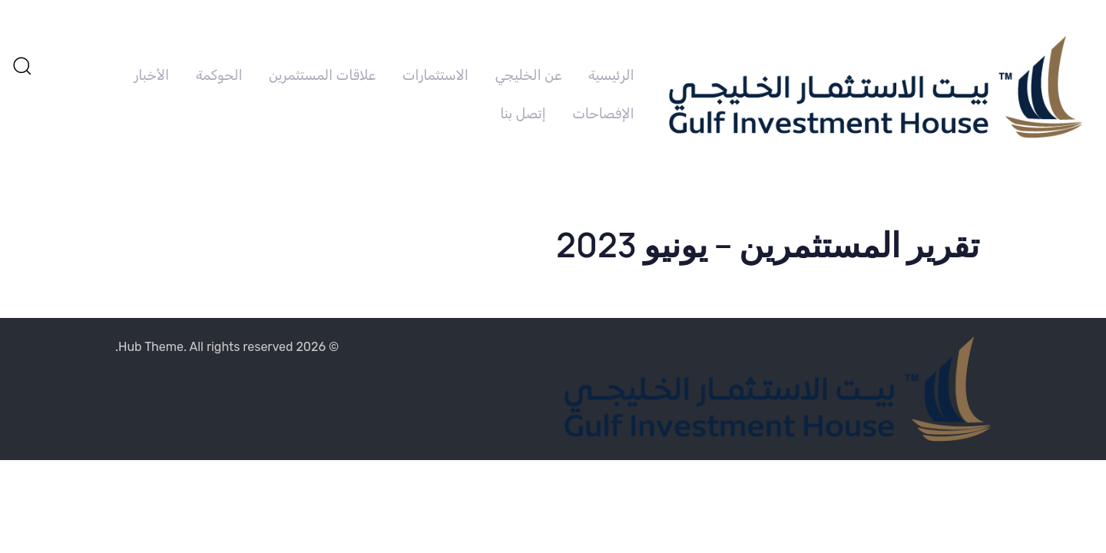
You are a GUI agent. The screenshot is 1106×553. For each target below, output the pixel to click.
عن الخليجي (528, 75)
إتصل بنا (522, 113)
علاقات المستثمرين (322, 75)
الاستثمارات (435, 75)
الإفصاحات (603, 113)
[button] (21, 65)
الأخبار (151, 75)
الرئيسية (611, 75)
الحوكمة (219, 75)
